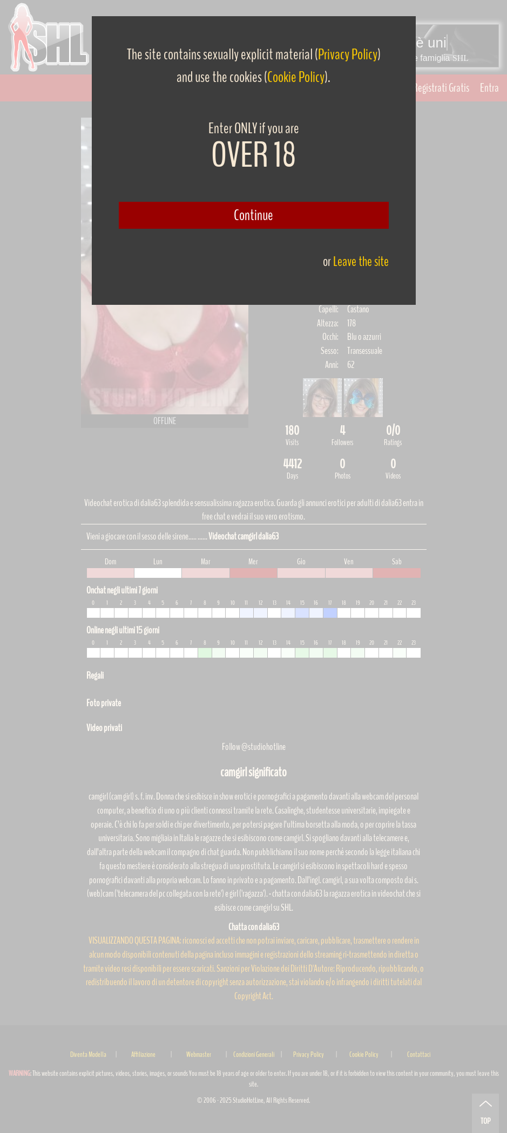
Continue (253, 215)
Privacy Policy (347, 54)
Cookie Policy (296, 77)
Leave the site (361, 261)
